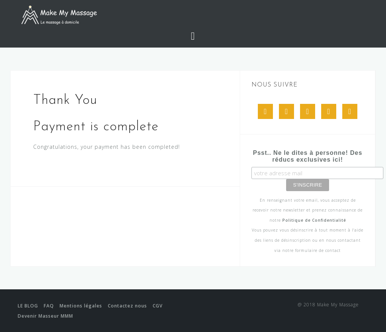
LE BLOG (28, 306)
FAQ (49, 306)
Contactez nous (127, 306)
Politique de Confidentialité (314, 220)
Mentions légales (81, 306)
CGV (157, 306)
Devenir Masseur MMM (45, 316)
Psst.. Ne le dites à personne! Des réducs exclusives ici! (307, 156)
